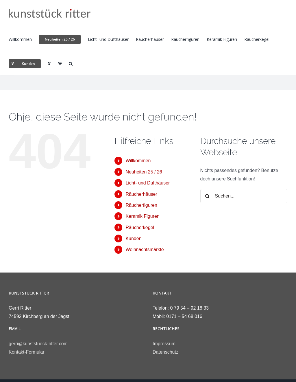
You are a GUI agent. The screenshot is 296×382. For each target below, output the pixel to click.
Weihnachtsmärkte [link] (144, 249)
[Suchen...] (243, 196)
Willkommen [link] (138, 160)
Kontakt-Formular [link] (27, 352)
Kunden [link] (133, 238)
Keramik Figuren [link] (142, 216)
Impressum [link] (164, 343)
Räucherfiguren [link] (141, 205)
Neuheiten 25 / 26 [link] (143, 171)
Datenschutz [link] (165, 352)
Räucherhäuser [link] (141, 194)
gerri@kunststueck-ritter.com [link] (38, 343)
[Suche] (207, 196)
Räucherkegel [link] (139, 227)
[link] (49, 13)
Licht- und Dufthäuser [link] (147, 182)
